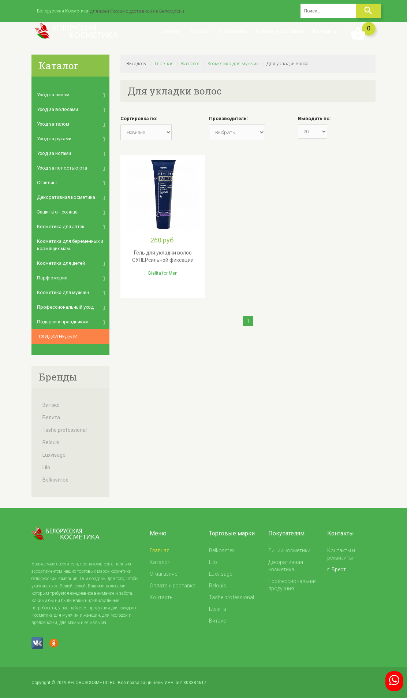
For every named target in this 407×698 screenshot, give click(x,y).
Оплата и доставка (280, 31)
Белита (51, 417)
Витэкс (50, 405)
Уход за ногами (54, 153)
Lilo (46, 467)
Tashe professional (64, 430)
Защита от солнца (57, 212)
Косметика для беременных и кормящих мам (70, 244)
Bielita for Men (163, 273)
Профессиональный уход (65, 307)
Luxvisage (54, 455)
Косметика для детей (61, 263)
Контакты (325, 31)
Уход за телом (53, 124)
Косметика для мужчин (63, 292)
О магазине (233, 31)
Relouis (50, 442)
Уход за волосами (57, 109)
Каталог (199, 31)
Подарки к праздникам (63, 321)
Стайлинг (47, 182)
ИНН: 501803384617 (185, 682)
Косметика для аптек (61, 226)
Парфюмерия (52, 278)
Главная (170, 31)
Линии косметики (289, 550)
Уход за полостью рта (62, 168)
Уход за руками (54, 138)
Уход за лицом (53, 94)
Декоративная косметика (66, 197)
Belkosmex (55, 480)
